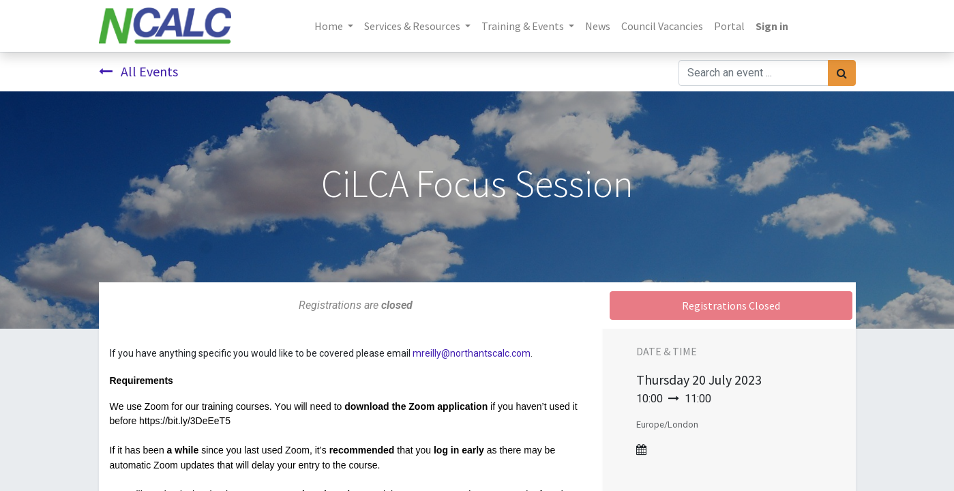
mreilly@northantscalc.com (472, 353)
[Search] (842, 73)
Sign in (772, 26)
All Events (138, 71)
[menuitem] (598, 26)
